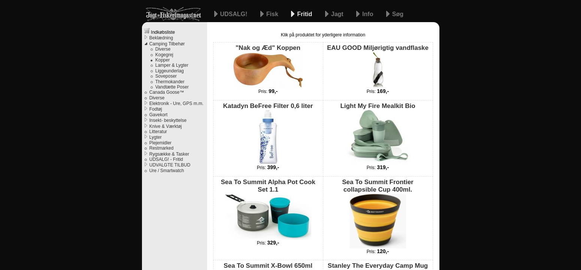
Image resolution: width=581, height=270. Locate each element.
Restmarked (161, 148)
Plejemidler (160, 143)
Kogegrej (164, 54)
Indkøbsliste (159, 31)
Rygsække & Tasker (169, 154)
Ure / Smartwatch (166, 170)
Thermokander (170, 81)
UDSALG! (234, 14)
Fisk (273, 14)
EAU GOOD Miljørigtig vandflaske (378, 66)
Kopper (162, 60)
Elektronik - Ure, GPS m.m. (176, 103)
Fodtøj (155, 109)
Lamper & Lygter (171, 65)
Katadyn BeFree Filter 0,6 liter (268, 133)
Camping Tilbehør (167, 43)
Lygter (155, 137)
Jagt (338, 14)
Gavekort (158, 114)
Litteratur (158, 131)
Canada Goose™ (166, 92)
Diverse (163, 49)
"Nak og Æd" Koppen (268, 66)
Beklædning (161, 37)
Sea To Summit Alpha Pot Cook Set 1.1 (268, 209)
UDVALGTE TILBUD (170, 165)
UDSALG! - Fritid (166, 159)
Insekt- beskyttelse (168, 120)
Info (368, 14)
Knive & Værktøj (165, 126)
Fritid (305, 14)
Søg (397, 14)
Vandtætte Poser (172, 87)
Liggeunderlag (169, 71)
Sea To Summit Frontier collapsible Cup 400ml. (378, 213)
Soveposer (166, 76)
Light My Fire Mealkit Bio (377, 133)
